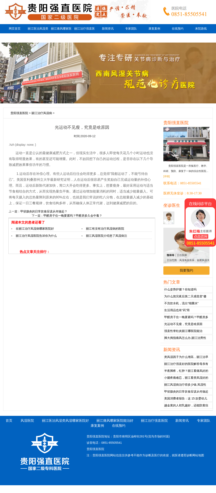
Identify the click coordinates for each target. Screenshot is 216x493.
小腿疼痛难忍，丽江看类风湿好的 (186, 377)
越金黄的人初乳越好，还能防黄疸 (186, 405)
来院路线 (201, 28)
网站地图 (198, 455)
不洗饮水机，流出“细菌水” (181, 303)
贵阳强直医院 (19, 113)
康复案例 (154, 28)
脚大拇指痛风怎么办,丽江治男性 (185, 338)
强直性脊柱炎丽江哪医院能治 (183, 331)
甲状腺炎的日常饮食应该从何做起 (186, 391)
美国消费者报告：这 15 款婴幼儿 (185, 398)
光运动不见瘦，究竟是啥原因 (183, 324)
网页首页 (15, 28)
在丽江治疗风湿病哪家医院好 (35, 228)
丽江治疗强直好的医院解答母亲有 (186, 364)
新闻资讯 (108, 28)
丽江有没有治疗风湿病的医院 (105, 228)
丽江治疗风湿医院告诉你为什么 (36, 235)
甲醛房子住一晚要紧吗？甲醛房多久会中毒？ (72, 215)
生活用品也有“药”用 (177, 310)
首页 (9, 420)
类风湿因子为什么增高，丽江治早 (186, 357)
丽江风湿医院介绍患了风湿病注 (106, 235)
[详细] (166, 176)
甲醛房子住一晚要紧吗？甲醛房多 (186, 317)
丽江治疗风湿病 (41, 113)
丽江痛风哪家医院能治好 (61, 33)
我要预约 (186, 270)
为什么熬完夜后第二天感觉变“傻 (185, 296)
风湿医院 (27, 420)
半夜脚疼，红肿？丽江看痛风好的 (186, 370)
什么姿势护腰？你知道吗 (180, 289)
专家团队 (131, 28)
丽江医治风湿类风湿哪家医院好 (38, 33)
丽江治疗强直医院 (84, 33)
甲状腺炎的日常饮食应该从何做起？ (43, 211)
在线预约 (177, 28)
